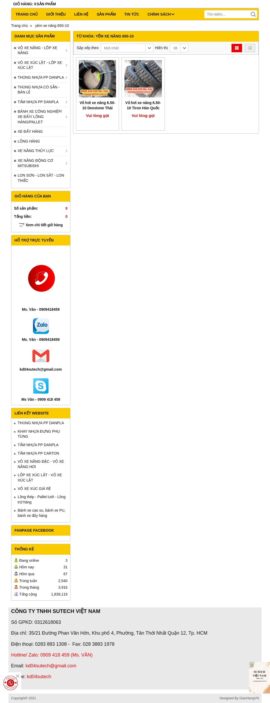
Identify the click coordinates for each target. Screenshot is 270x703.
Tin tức (131, 14)
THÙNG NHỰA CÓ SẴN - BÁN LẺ (39, 90)
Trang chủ (27, 14)
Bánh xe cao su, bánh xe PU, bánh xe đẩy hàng (41, 513)
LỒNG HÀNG (29, 141)
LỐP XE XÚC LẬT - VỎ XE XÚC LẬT (40, 477)
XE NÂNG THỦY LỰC (36, 151)
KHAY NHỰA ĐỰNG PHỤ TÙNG (39, 434)
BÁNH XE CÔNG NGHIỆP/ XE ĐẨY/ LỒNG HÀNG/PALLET (40, 116)
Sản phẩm (106, 14)
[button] (127, 48)
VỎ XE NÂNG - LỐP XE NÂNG (37, 50)
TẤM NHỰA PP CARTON (38, 453)
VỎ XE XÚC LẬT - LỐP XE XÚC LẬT (40, 65)
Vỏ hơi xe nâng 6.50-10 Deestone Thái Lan (97, 108)
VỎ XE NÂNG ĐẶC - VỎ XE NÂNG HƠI (41, 464)
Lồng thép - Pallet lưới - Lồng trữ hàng (42, 499)
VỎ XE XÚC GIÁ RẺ (34, 489)
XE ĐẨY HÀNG (30, 131)
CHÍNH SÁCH (161, 14)
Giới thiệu (56, 14)
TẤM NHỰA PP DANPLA (38, 102)
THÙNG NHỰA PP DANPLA (41, 77)
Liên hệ (81, 14)
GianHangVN (249, 698)
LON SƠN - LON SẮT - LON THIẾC (41, 178)
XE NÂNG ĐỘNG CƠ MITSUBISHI (35, 163)
